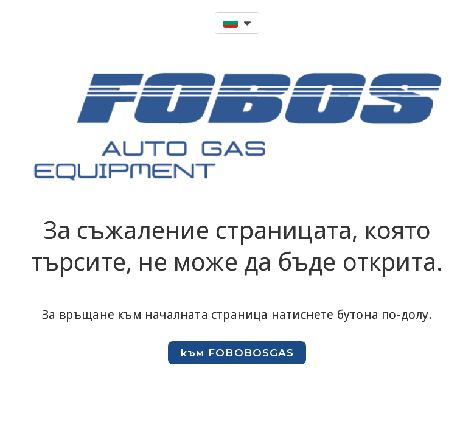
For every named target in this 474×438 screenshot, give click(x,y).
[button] (237, 23)
